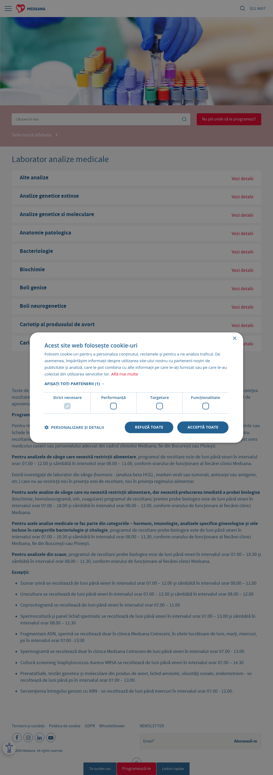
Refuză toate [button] (149, 427)
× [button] (234, 339)
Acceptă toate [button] (202, 427)
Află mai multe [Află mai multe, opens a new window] (124, 374)
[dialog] (136, 387)
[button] (136, 383)
